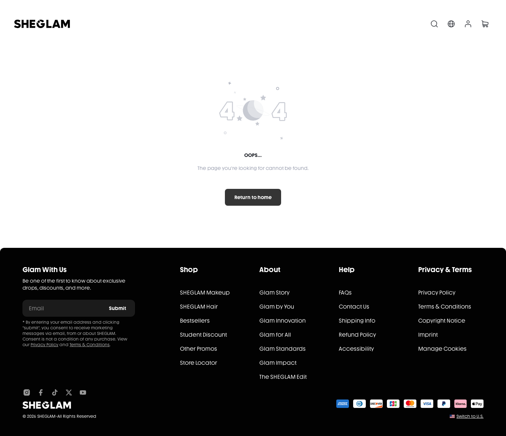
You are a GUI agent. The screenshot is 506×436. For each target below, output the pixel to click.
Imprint (428, 334)
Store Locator (198, 362)
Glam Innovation (282, 320)
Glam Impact (278, 362)
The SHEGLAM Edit (283, 377)
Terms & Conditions (90, 344)
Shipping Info (357, 320)
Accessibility (356, 348)
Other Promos (198, 348)
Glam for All (275, 334)
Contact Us (354, 306)
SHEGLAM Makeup (205, 292)
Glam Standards (282, 348)
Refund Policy (357, 334)
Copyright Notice (441, 320)
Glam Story (274, 292)
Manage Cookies (442, 348)
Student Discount (203, 334)
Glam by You (276, 306)
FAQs (345, 292)
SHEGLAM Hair (199, 306)
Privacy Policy (44, 344)
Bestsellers (195, 320)
